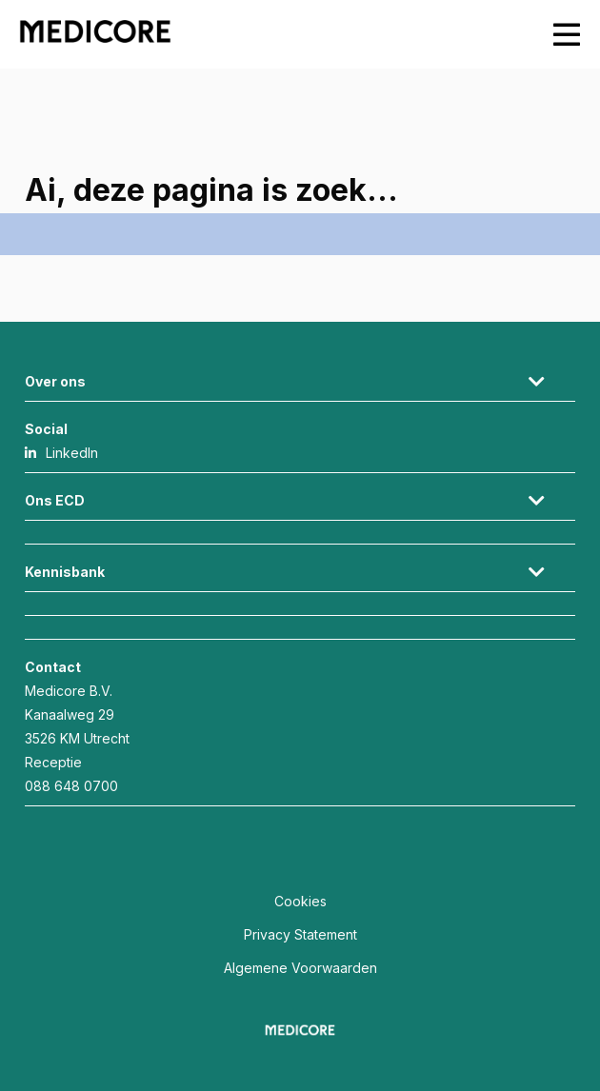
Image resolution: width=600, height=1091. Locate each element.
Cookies (300, 901)
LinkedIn (72, 453)
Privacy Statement (300, 934)
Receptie (53, 762)
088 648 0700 (71, 786)
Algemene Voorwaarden (300, 968)
